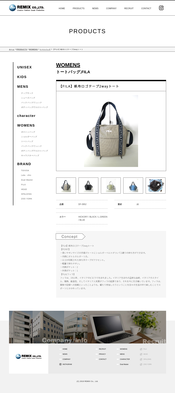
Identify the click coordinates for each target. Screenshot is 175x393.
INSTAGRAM (67, 364)
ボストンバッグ (28, 132)
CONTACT (146, 8)
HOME (62, 8)
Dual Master (27, 180)
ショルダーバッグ (29, 137)
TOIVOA (25, 170)
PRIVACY (102, 354)
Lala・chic (26, 175)
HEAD (24, 189)
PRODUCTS (78, 8)
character (26, 116)
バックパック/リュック (31, 102)
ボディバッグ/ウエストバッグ (34, 107)
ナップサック (27, 93)
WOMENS (26, 125)
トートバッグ (68, 72)
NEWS (95, 8)
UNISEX (24, 67)
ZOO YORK (26, 199)
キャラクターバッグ (30, 155)
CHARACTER (125, 359)
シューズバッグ (28, 98)
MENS (23, 87)
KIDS (22, 77)
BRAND (24, 164)
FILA (85, 72)
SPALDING (26, 194)
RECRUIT (129, 8)
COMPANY (111, 8)
